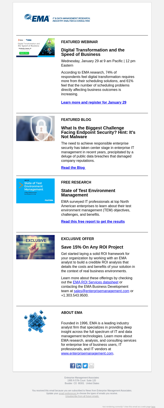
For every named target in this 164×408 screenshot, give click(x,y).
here (153, 407)
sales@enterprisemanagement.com (101, 291)
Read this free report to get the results (93, 221)
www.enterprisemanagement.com (87, 353)
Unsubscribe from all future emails (82, 396)
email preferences (68, 393)
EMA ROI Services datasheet (95, 282)
